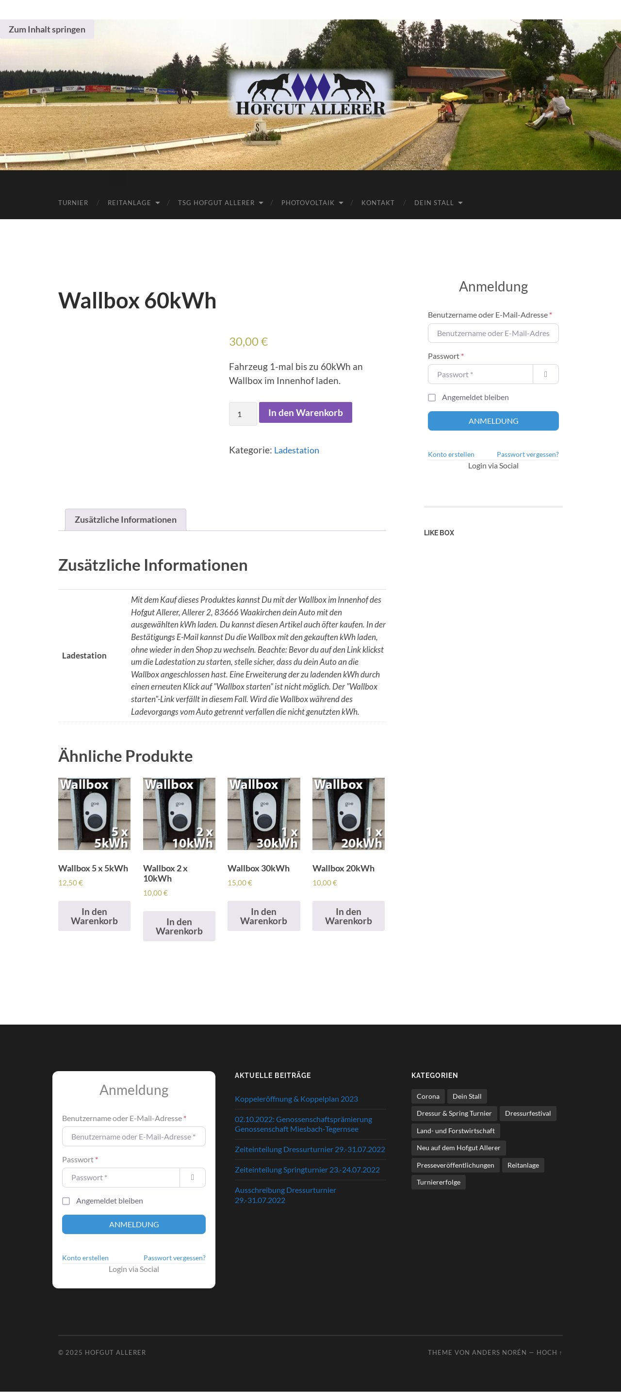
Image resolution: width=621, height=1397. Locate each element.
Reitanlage (129, 202)
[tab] (129, 520)
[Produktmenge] (243, 413)
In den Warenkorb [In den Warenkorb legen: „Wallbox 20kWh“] (348, 921)
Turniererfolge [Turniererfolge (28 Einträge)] (438, 1187)
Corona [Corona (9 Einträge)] (428, 1101)
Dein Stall (434, 202)
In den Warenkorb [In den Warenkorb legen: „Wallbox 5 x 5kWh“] (94, 931)
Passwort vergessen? (528, 454)
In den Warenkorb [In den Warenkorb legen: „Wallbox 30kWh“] (263, 921)
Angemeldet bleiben (475, 396)
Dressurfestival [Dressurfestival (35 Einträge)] (528, 1119)
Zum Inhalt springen (47, 29)
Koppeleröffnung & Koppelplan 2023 (296, 1103)
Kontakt (378, 202)
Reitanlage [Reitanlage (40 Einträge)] (523, 1170)
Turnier (73, 202)
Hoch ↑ (550, 1358)
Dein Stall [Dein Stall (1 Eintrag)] (467, 1101)
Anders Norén (499, 1358)
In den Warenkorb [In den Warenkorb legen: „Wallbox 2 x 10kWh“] (179, 931)
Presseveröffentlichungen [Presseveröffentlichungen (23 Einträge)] (455, 1170)
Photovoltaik (308, 202)
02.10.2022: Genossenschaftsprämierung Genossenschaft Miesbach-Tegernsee (303, 1129)
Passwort (446, 354)
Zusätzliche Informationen (129, 519)
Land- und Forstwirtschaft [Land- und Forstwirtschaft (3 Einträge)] (456, 1136)
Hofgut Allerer (115, 1358)
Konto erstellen (451, 454)
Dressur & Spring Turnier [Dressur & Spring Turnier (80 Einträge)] (454, 1119)
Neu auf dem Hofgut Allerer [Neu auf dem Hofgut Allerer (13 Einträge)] (459, 1153)
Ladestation (298, 449)
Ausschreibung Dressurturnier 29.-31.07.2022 (285, 1200)
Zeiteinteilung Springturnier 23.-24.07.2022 (307, 1174)
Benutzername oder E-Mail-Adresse (490, 314)
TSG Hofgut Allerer (216, 202)
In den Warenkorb (305, 411)
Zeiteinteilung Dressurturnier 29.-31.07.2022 (310, 1154)
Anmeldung (494, 419)
